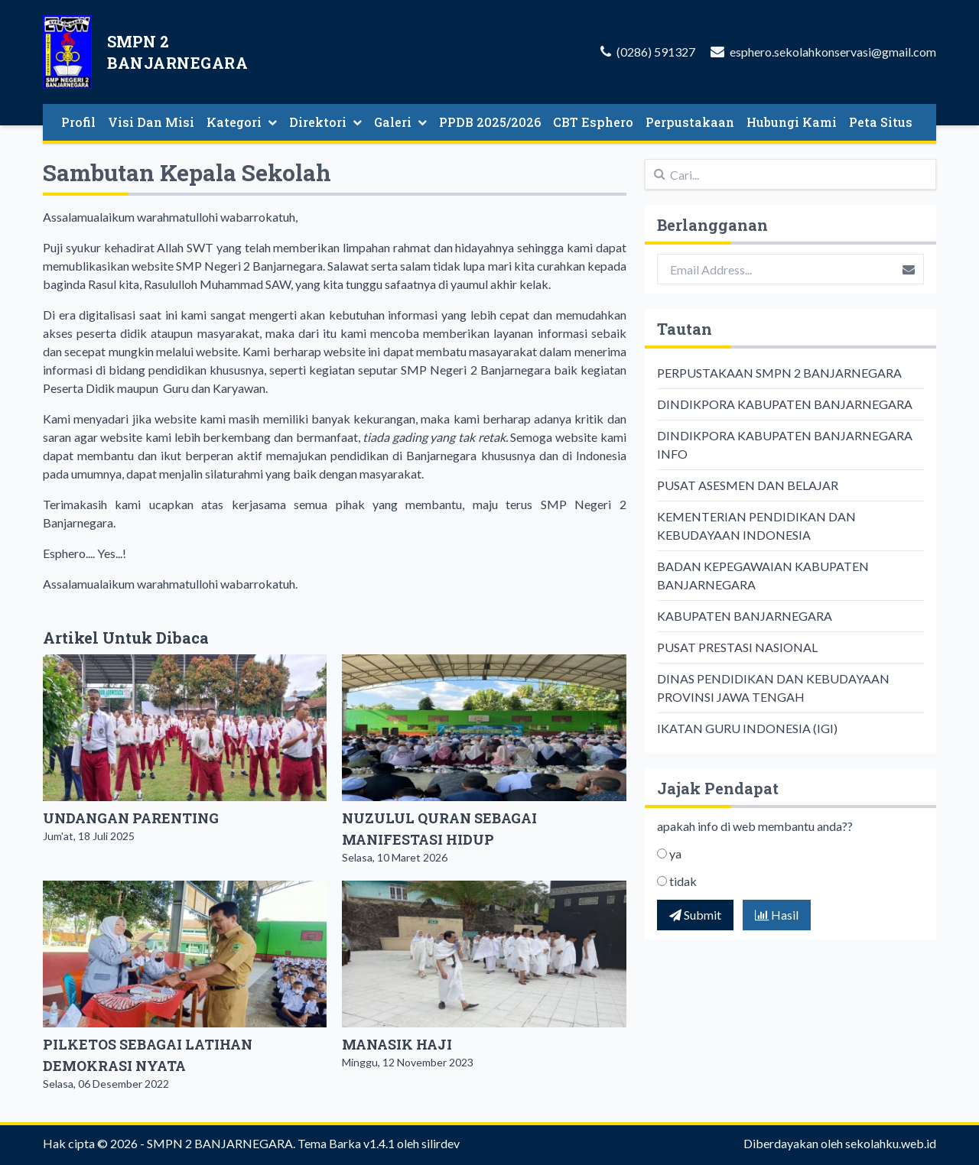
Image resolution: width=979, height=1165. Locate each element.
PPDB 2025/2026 (490, 122)
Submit (695, 914)
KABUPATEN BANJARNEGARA (744, 615)
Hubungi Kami (791, 122)
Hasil (776, 914)
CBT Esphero (593, 122)
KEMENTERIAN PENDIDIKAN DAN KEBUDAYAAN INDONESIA (756, 525)
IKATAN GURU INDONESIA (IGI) (747, 728)
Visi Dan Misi (151, 122)
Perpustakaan (690, 122)
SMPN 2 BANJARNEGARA (220, 1143)
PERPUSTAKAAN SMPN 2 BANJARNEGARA (779, 372)
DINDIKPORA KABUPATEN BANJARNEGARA (784, 404)
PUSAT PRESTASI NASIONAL (737, 647)
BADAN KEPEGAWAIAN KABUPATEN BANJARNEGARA (763, 575)
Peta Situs (880, 122)
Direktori (325, 122)
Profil (78, 122)
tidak (683, 881)
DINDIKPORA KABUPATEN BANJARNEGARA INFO (784, 444)
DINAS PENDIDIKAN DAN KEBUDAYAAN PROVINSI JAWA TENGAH (773, 687)
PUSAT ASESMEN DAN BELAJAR (747, 485)
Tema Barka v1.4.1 (346, 1143)
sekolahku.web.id (890, 1143)
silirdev (440, 1143)
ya (675, 853)
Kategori (242, 122)
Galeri (400, 122)
